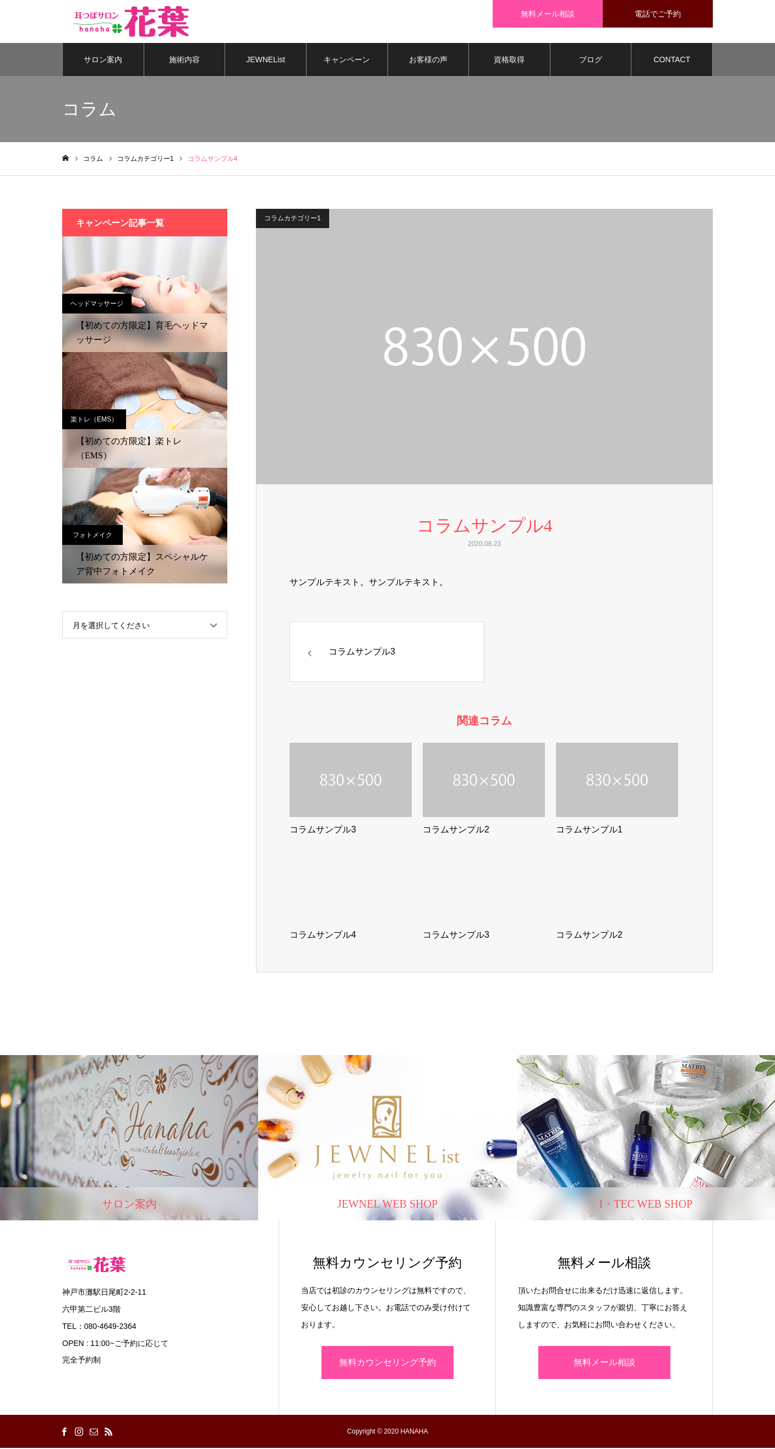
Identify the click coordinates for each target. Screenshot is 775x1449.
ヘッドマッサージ (96, 305)
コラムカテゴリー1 (292, 219)
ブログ (590, 60)
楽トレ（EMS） (94, 420)
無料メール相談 (604, 1363)
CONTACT (671, 60)
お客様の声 (428, 60)
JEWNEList (265, 60)
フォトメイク (92, 536)
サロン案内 (103, 60)
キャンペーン (347, 60)
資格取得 (509, 60)
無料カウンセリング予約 (387, 1363)
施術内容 (184, 60)
